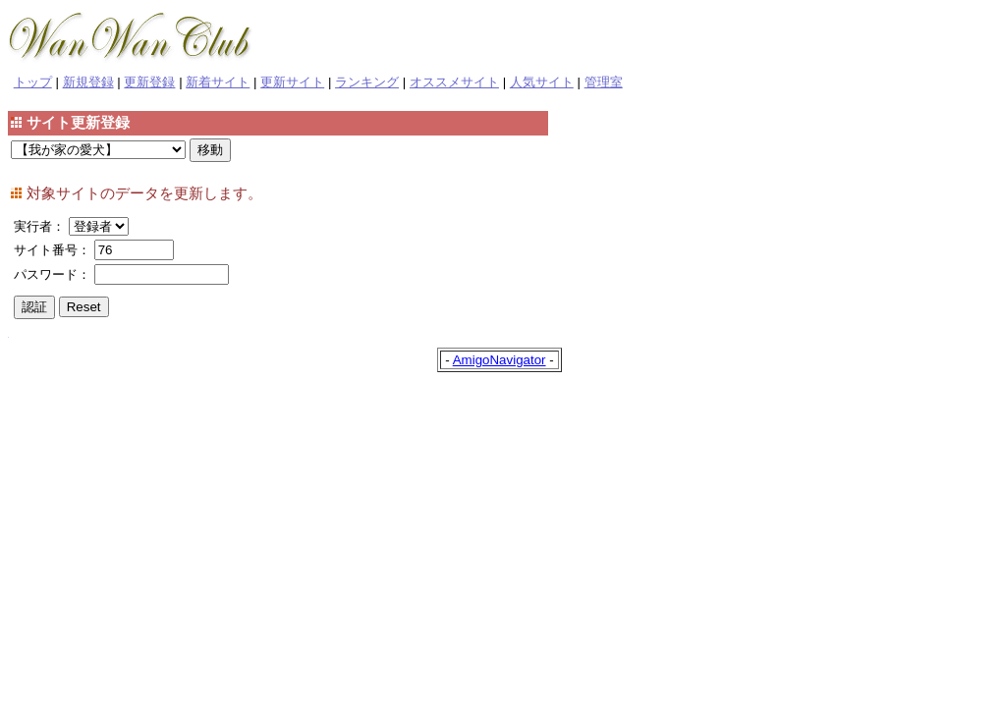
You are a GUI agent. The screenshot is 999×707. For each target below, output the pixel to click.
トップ (33, 82)
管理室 (603, 82)
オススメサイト (454, 82)
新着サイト (218, 82)
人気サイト (542, 82)
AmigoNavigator (499, 360)
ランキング (367, 82)
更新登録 (149, 82)
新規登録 (88, 82)
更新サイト (292, 82)
